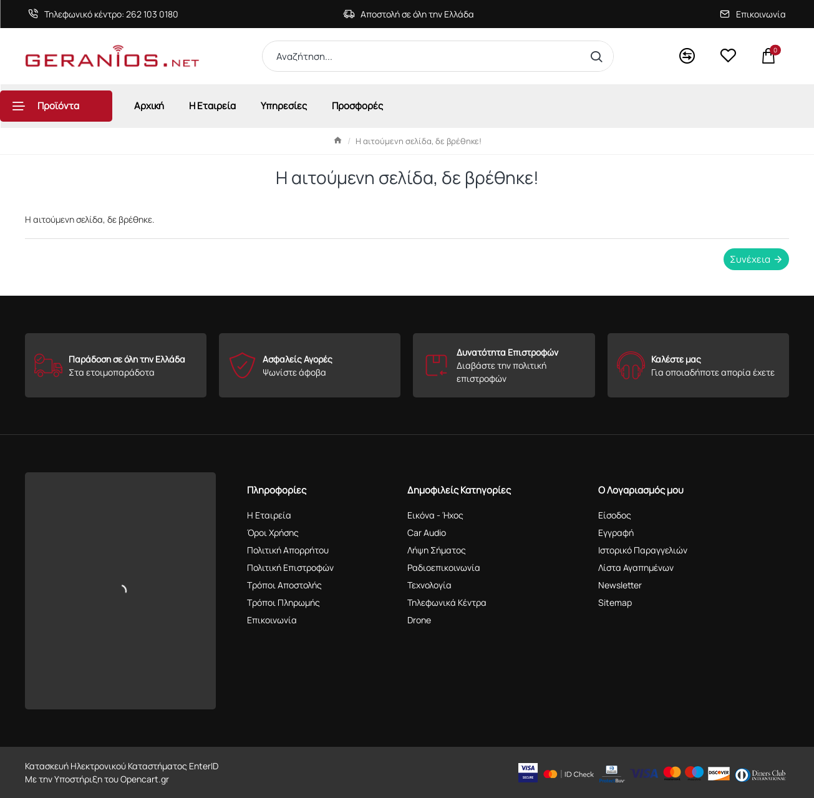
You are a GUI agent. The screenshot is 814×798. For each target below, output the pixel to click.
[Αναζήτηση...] (599, 56)
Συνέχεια (750, 259)
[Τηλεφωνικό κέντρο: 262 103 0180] (103, 14)
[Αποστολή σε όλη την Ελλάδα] (408, 14)
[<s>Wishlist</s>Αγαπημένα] (728, 56)
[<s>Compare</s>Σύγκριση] (687, 56)
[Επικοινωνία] (753, 14)
